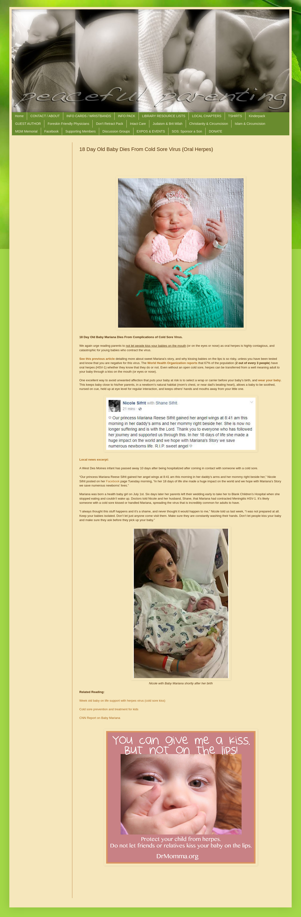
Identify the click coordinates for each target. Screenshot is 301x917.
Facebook (51, 131)
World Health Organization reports (172, 363)
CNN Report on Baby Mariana (99, 718)
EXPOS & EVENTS (151, 131)
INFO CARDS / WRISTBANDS (88, 116)
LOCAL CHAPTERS (206, 116)
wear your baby (269, 380)
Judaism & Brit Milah (167, 124)
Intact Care (138, 124)
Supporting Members (80, 131)
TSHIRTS (235, 116)
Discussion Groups (116, 131)
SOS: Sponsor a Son (187, 131)
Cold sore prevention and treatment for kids (108, 709)
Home (19, 116)
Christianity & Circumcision (208, 124)
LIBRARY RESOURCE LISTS (163, 116)
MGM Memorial (26, 131)
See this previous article (97, 358)
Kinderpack (257, 116)
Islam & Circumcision (250, 124)
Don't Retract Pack (109, 124)
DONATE (215, 131)
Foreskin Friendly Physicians (68, 124)
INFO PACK (126, 116)
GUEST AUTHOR (28, 124)
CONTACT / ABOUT (45, 116)
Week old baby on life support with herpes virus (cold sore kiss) (122, 700)
